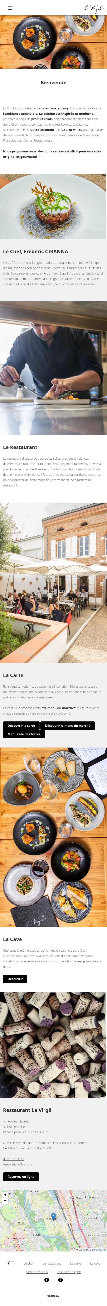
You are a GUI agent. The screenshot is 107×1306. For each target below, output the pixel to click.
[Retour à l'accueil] (93, 7)
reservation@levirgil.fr (17, 1164)
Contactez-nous (37, 1272)
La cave (95, 1263)
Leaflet (80, 1249)
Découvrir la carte (21, 726)
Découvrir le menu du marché (67, 726)
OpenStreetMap (98, 1249)
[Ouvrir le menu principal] (10, 8)
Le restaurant (52, 1263)
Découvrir (15, 979)
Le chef (28, 1263)
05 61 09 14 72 (13, 1159)
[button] (53, 1217)
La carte (75, 1263)
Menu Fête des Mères (24, 734)
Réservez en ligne (21, 1176)
